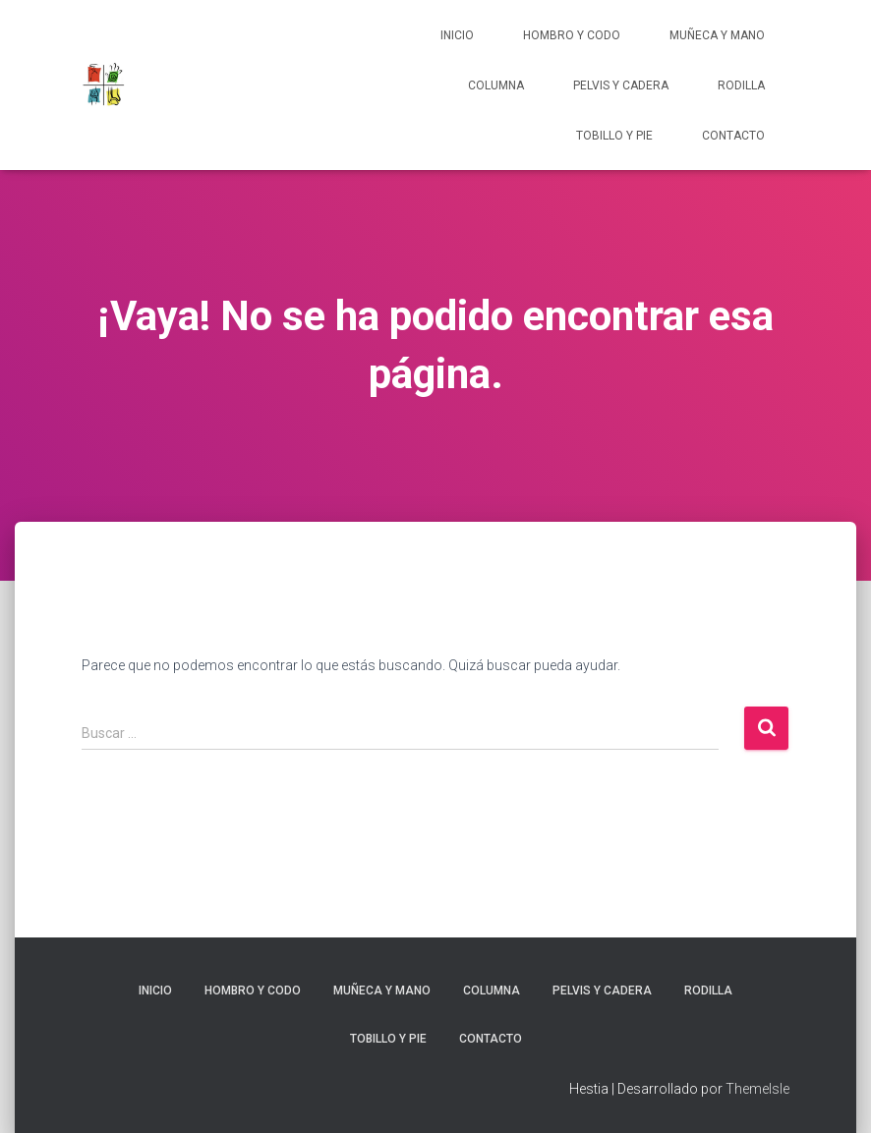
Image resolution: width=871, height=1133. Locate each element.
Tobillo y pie (614, 135)
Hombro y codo (571, 35)
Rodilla (741, 85)
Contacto (733, 135)
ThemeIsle (757, 1089)
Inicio (457, 35)
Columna (496, 85)
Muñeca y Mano (717, 35)
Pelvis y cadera (620, 85)
